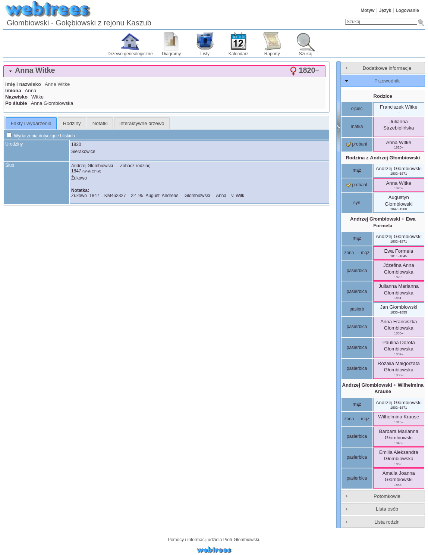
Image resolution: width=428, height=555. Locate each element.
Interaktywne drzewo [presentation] (141, 123)
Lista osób (387, 509)
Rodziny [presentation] (72, 123)
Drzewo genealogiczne (129, 53)
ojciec (357, 108)
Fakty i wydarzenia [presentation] (31, 123)
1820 (76, 144)
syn (357, 202)
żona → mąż (356, 252)
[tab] (164, 71)
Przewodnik (387, 81)
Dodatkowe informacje (387, 68)
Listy (205, 53)
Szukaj (305, 53)
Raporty (272, 53)
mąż (357, 170)
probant (356, 144)
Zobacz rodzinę (135, 165)
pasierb (356, 309)
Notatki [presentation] (100, 123)
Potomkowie (387, 496)
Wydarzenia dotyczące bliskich (41, 135)
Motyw (367, 10)
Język (385, 10)
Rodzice (383, 96)
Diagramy (171, 53)
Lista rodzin (386, 522)
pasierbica (357, 270)
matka (357, 126)
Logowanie (407, 10)
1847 (76, 171)
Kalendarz (239, 53)
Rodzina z (383, 157)
